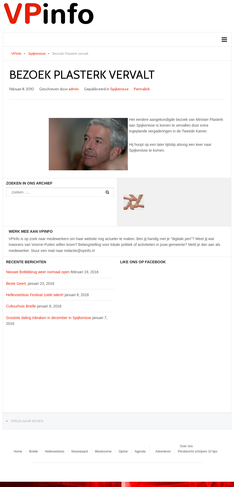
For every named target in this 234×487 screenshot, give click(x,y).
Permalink (142, 89)
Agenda (140, 451)
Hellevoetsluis (54, 451)
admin (74, 89)
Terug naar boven (27, 421)
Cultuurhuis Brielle (21, 306)
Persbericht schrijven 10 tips (197, 451)
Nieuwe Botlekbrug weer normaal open (38, 272)
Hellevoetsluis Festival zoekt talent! (35, 295)
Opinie (123, 451)
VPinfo (16, 54)
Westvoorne (103, 451)
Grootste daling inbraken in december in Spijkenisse (48, 318)
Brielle (33, 451)
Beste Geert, (16, 283)
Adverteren (163, 451)
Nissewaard (79, 451)
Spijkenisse (37, 54)
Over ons (186, 446)
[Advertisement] (60, 372)
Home (18, 451)
